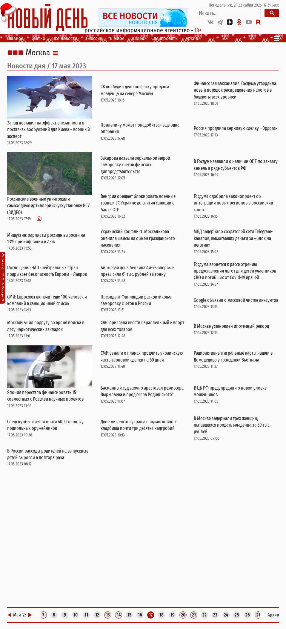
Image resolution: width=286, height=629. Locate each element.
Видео (138, 38)
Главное (15, 38)
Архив (192, 38)
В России (93, 38)
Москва (38, 52)
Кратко (37, 38)
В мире (117, 38)
